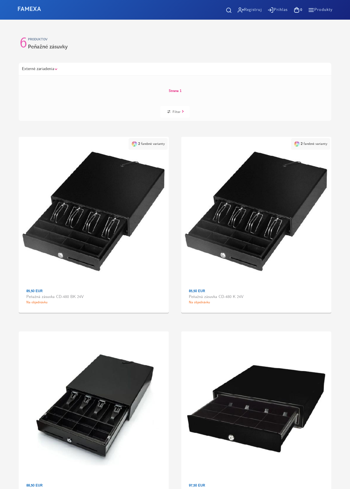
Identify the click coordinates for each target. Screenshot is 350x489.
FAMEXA (29, 10)
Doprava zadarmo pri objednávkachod (90, 311)
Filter (292, 82)
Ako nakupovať (201, 345)
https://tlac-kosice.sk (28, 399)
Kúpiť (291, 178)
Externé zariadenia (39, 69)
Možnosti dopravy (203, 353)
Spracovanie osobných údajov (213, 368)
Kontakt (196, 390)
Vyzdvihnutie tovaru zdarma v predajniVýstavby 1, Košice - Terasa (259, 311)
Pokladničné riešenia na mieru (213, 383)
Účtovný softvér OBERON (211, 375)
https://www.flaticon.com (31, 415)
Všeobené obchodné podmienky (214, 360)
